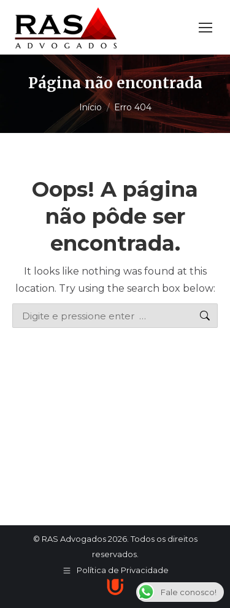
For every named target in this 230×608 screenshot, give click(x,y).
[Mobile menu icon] (205, 27)
